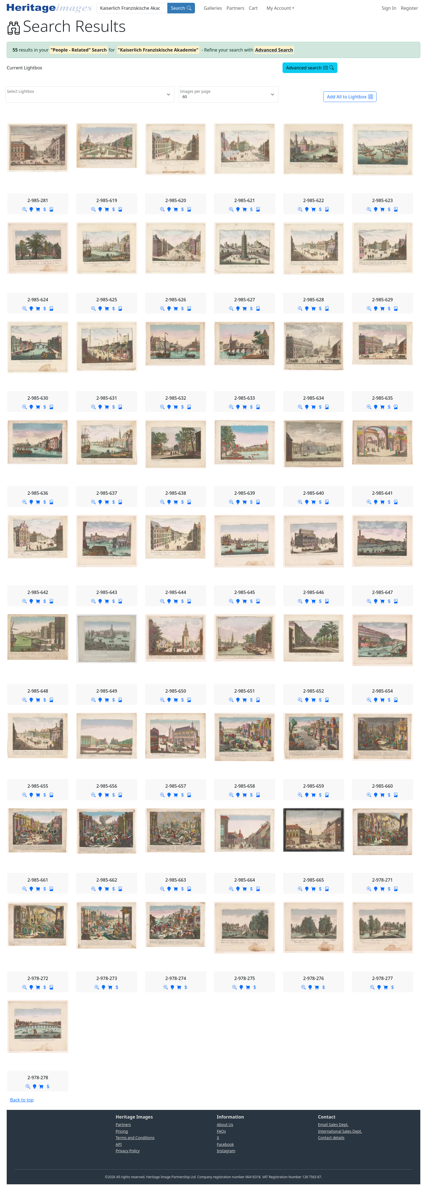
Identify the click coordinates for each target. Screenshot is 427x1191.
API (119, 1144)
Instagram (226, 1150)
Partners (235, 8)
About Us (225, 1124)
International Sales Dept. (340, 1131)
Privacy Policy (128, 1150)
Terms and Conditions (135, 1137)
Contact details (331, 1137)
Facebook (225, 1144)
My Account (279, 8)
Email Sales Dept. (333, 1124)
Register (409, 8)
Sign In (389, 8)
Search (181, 8)
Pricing (122, 1131)
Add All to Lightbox (350, 97)
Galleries (213, 8)
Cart (253, 8)
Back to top (22, 1100)
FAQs (221, 1131)
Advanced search (310, 68)
